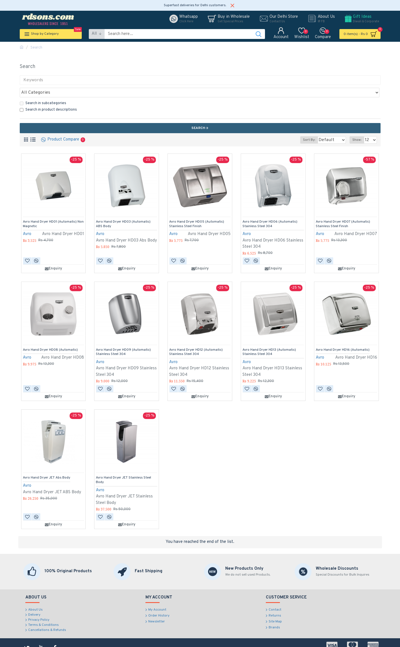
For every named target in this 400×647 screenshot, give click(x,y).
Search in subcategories (43, 91)
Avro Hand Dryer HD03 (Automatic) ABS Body (123, 211)
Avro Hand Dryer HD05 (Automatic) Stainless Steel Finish (196, 211)
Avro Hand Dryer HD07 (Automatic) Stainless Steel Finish (343, 211)
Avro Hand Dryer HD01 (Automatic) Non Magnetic (53, 211)
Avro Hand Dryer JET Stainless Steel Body (123, 467)
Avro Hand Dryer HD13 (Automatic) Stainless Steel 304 (269, 339)
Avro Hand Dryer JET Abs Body (46, 465)
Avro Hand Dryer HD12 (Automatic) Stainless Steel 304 (196, 339)
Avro (27, 221)
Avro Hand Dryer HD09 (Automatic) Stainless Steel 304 (123, 339)
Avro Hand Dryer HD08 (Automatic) (50, 337)
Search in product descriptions (48, 97)
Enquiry (53, 256)
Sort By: (305, 127)
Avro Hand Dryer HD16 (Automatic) (343, 337)
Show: (358, 127)
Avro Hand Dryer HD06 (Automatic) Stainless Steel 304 (269, 211)
